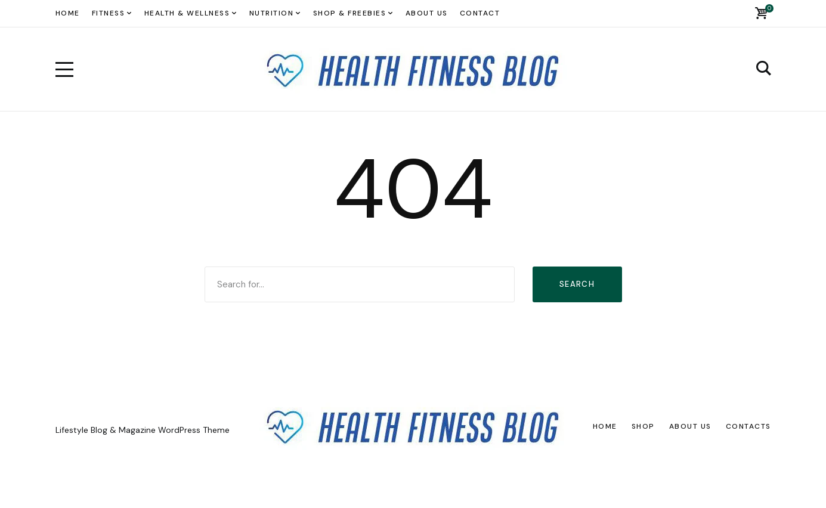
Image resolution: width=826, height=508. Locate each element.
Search (577, 284)
